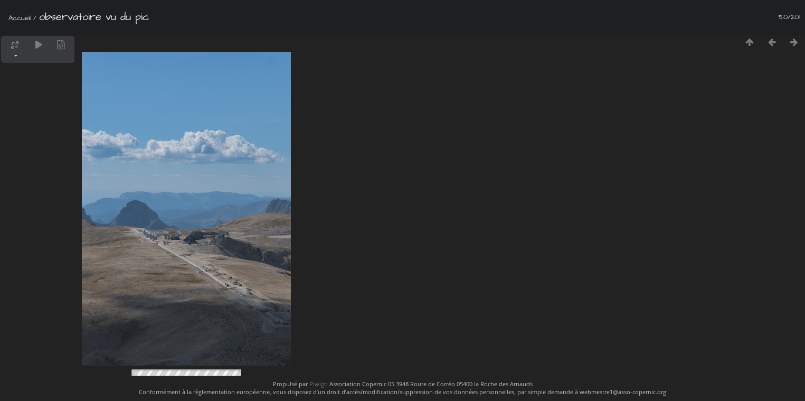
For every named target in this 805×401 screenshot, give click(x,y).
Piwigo (318, 384)
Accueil (19, 18)
